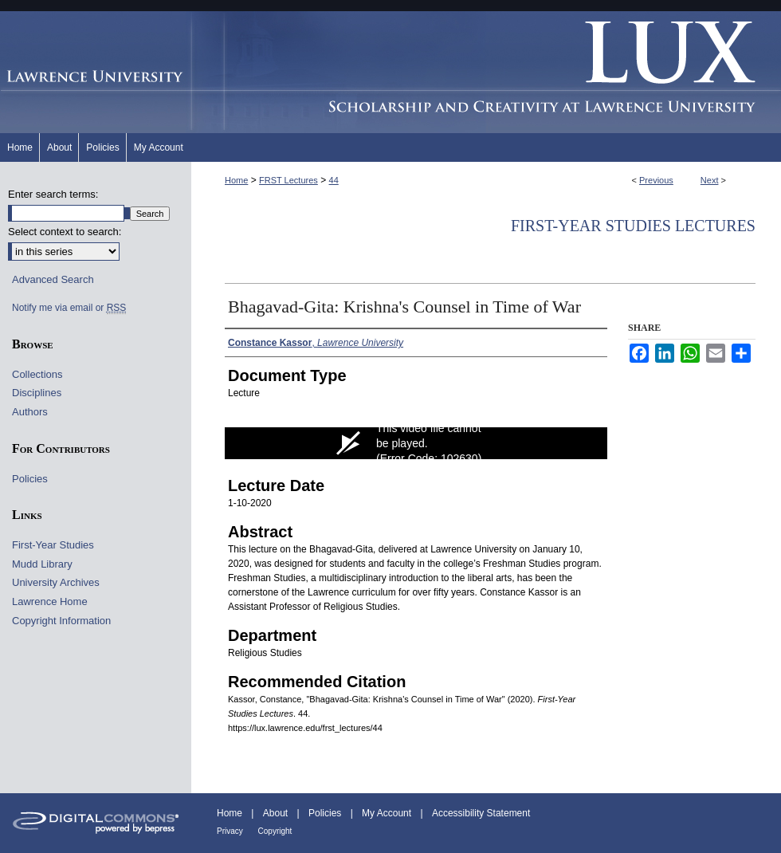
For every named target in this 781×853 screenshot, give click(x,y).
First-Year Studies (53, 545)
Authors (30, 412)
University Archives (56, 582)
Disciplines (36, 393)
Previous (656, 180)
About (277, 813)
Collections (37, 374)
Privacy (231, 831)
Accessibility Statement (481, 813)
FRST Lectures (288, 180)
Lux (486, 72)
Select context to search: (64, 232)
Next (710, 180)
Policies (30, 479)
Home (236, 180)
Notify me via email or (69, 307)
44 (334, 180)
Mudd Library (42, 564)
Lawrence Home (50, 601)
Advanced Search (53, 279)
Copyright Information (61, 621)
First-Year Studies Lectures (633, 225)
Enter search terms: (53, 194)
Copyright (275, 831)
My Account (388, 813)
